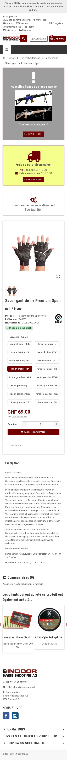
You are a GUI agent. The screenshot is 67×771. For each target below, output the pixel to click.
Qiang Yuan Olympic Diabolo (17, 637)
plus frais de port (19, 417)
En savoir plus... (33, 134)
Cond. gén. (40, 20)
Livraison (8, 23)
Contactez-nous (12, 26)
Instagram (15, 715)
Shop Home (10, 16)
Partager (14, 445)
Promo (30, 26)
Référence (11, 319)
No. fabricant (12, 322)
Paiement (22, 23)
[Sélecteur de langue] (55, 23)
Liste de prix (10, 30)
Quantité (12, 424)
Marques (25, 30)
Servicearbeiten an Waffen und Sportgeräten (34, 204)
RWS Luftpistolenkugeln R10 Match (49, 637)
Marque (9, 315)
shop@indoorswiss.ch (24, 687)
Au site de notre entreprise (17, 20)
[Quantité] (40, 424)
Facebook (6, 715)
